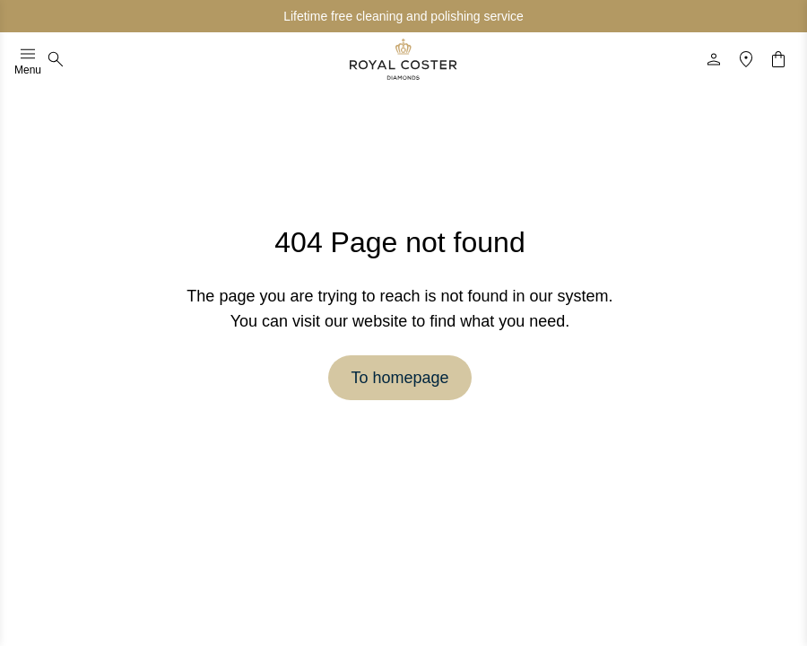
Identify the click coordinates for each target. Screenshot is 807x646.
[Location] (746, 59)
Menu (27, 59)
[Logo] (403, 59)
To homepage (399, 378)
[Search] (55, 59)
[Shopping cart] (778, 59)
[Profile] (713, 59)
